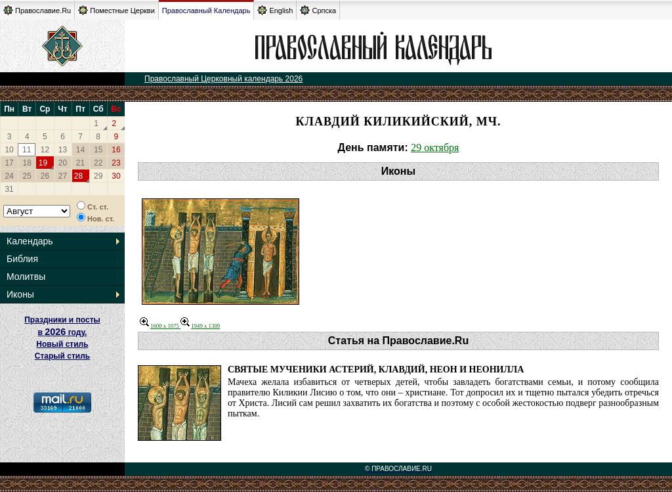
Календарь (30, 241)
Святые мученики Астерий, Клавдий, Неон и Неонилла (376, 369)
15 (98, 149)
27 (62, 176)
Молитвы (26, 276)
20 (62, 163)
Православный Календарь (206, 10)
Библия (22, 259)
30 (116, 176)
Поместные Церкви (116, 10)
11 (26, 149)
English (275, 10)
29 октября (435, 147)
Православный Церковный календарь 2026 (223, 78)
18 (27, 163)
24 (9, 176)
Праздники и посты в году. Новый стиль (62, 332)
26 (45, 176)
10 (9, 149)
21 (80, 163)
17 (9, 163)
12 (45, 149)
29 (98, 176)
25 (27, 176)
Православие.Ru (37, 10)
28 (78, 176)
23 (116, 163)
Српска (318, 10)
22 (98, 163)
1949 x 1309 (200, 326)
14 (80, 149)
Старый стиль (62, 356)
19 (43, 163)
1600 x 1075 (160, 326)
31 (9, 189)
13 (62, 149)
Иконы (20, 294)
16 (116, 149)
